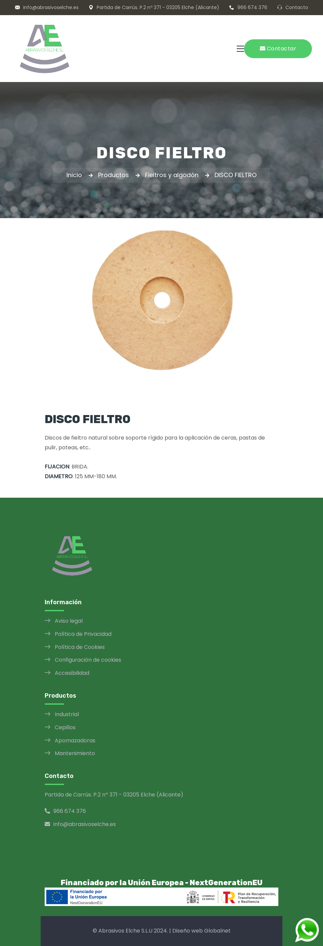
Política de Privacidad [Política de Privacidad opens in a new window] (83, 634)
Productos (113, 175)
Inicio (74, 175)
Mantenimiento (75, 753)
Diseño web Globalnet (201, 931)
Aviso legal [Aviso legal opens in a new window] (69, 621)
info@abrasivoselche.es (51, 7)
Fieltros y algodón (171, 175)
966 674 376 (252, 7)
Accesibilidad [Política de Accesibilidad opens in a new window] (72, 673)
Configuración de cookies (88, 660)
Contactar (278, 48)
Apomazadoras (75, 740)
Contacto (296, 7)
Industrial (67, 714)
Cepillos (65, 727)
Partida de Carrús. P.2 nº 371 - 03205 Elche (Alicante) (158, 7)
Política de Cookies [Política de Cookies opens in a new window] (80, 647)
